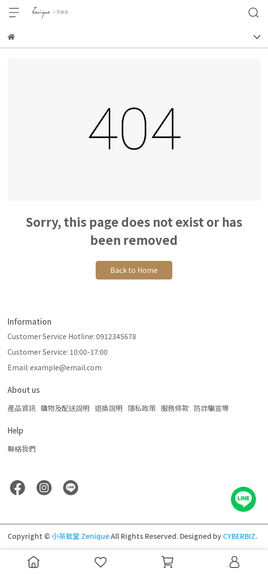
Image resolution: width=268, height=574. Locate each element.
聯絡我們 (22, 449)
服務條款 (175, 408)
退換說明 (109, 408)
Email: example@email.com (55, 367)
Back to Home (134, 270)
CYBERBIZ (239, 536)
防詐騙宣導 (211, 408)
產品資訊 (22, 408)
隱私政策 (142, 408)
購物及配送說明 (65, 408)
